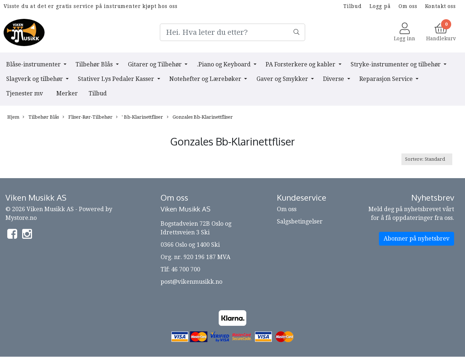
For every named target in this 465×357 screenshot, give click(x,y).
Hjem (13, 117)
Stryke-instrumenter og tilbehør (396, 64)
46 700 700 (185, 269)
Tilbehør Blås (95, 64)
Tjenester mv (24, 93)
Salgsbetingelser (300, 221)
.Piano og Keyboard (224, 64)
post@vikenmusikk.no (191, 281)
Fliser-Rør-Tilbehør (87, 117)
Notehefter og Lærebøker (206, 78)
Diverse (334, 78)
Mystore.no (21, 217)
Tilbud (352, 6)
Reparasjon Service (386, 78)
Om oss (408, 6)
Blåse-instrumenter (34, 64)
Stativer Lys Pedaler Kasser (116, 78)
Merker (67, 93)
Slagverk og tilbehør (35, 78)
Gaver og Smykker (283, 78)
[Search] (232, 32)
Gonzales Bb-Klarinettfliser (200, 117)
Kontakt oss (440, 6)
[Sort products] (426, 159)
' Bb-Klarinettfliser (139, 117)
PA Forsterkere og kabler (301, 64)
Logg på (380, 6)
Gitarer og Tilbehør (155, 64)
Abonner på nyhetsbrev (416, 238)
